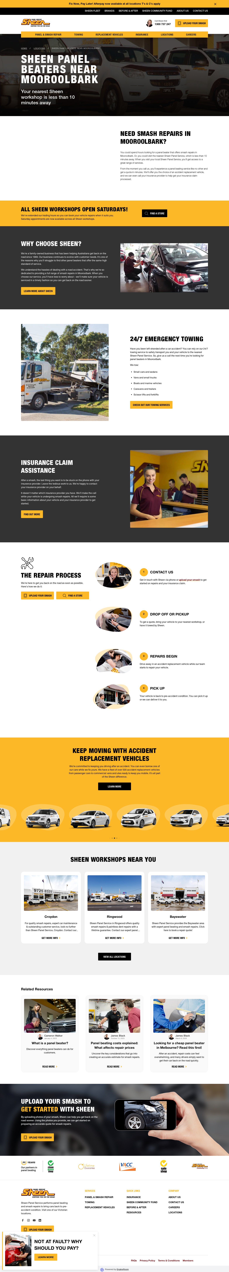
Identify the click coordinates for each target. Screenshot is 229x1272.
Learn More (114, 786)
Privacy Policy (147, 1260)
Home (24, 48)
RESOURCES (134, 1213)
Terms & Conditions (169, 1260)
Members (188, 1260)
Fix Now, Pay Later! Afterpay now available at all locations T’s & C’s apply (114, 4)
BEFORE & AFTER (136, 1208)
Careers (191, 34)
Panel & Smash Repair (48, 34)
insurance (142, 34)
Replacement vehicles (109, 34)
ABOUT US (175, 1197)
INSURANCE (134, 1197)
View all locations (114, 956)
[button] (114, 838)
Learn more (46, 1257)
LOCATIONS (175, 1213)
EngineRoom (123, 1270)
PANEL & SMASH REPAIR (99, 1197)
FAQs (134, 1260)
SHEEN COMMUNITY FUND (142, 1203)
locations (167, 34)
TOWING (78, 34)
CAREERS (174, 1208)
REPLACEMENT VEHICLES (100, 1208)
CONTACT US (176, 1203)
